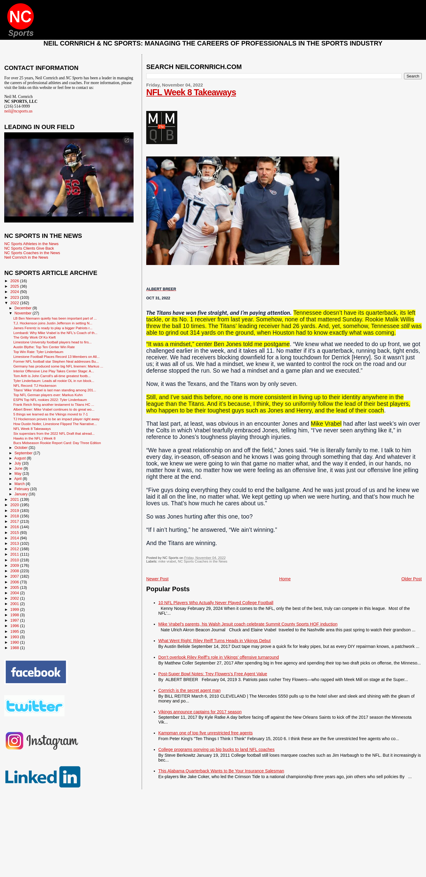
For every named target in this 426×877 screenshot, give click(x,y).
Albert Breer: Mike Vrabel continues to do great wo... (53, 409)
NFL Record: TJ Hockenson (34, 385)
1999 (15, 609)
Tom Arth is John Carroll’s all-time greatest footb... (51, 376)
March (20, 484)
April (18, 479)
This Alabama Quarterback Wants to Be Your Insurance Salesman (221, 770)
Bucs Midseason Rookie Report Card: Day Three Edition (57, 443)
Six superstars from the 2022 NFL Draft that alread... (54, 433)
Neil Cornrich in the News (26, 257)
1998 (15, 615)
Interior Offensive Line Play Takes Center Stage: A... (53, 371)
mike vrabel (167, 561)
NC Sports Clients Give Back (29, 248)
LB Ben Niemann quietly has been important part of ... (55, 318)
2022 (15, 303)
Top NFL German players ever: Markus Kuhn (48, 395)
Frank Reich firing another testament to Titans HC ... (53, 404)
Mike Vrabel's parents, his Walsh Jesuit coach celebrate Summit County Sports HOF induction (247, 624)
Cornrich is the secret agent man (189, 690)
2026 (15, 281)
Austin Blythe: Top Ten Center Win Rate (44, 347)
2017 (15, 521)
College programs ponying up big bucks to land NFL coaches (216, 749)
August (20, 458)
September (23, 453)
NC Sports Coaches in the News (202, 561)
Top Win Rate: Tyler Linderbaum (38, 352)
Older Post (411, 578)
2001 (15, 603)
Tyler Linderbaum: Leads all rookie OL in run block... (53, 381)
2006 (15, 582)
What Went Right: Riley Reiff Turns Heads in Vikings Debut (214, 640)
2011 (15, 554)
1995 (15, 631)
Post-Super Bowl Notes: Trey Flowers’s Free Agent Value (212, 673)
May (18, 474)
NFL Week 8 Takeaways (191, 92)
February (22, 489)
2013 (15, 543)
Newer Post (157, 578)
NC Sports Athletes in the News (31, 243)
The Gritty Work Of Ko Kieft (34, 337)
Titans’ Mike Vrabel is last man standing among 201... (54, 390)
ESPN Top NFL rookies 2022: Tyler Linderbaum (50, 400)
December (23, 308)
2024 (15, 291)
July (18, 463)
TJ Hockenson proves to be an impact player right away (56, 419)
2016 (15, 527)
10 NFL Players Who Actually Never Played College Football (215, 602)
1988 (15, 647)
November (23, 313)
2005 (15, 587)
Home (285, 578)
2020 (15, 505)
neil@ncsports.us (18, 111)
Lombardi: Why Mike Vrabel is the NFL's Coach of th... (55, 333)
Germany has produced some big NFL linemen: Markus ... (58, 366)
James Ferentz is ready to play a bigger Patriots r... (52, 328)
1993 (15, 637)
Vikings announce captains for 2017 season (199, 711)
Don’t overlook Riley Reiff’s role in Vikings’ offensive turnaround (218, 657)
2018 (15, 516)
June (19, 468)
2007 (15, 576)
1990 (15, 642)
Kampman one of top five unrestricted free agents (205, 732)
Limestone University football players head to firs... (52, 342)
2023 (15, 297)
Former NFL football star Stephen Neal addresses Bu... (56, 361)
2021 (15, 499)
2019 (15, 510)
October (21, 448)
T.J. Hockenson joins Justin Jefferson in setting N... (52, 323)
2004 (15, 593)
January (21, 494)
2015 (15, 532)
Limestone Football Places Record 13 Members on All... (56, 356)
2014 (15, 538)
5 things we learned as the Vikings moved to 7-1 (50, 414)
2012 (15, 549)
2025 (15, 286)
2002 (15, 598)
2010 (15, 560)
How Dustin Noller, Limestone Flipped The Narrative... (55, 424)
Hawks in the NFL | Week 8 (34, 438)
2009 (15, 565)
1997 (15, 620)
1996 (15, 625)
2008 (15, 571)
